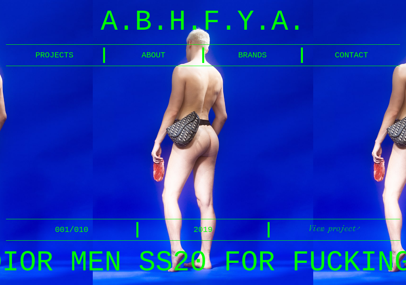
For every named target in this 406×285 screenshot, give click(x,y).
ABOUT (153, 55)
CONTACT (351, 55)
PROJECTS (54, 55)
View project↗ (334, 228)
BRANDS (252, 55)
